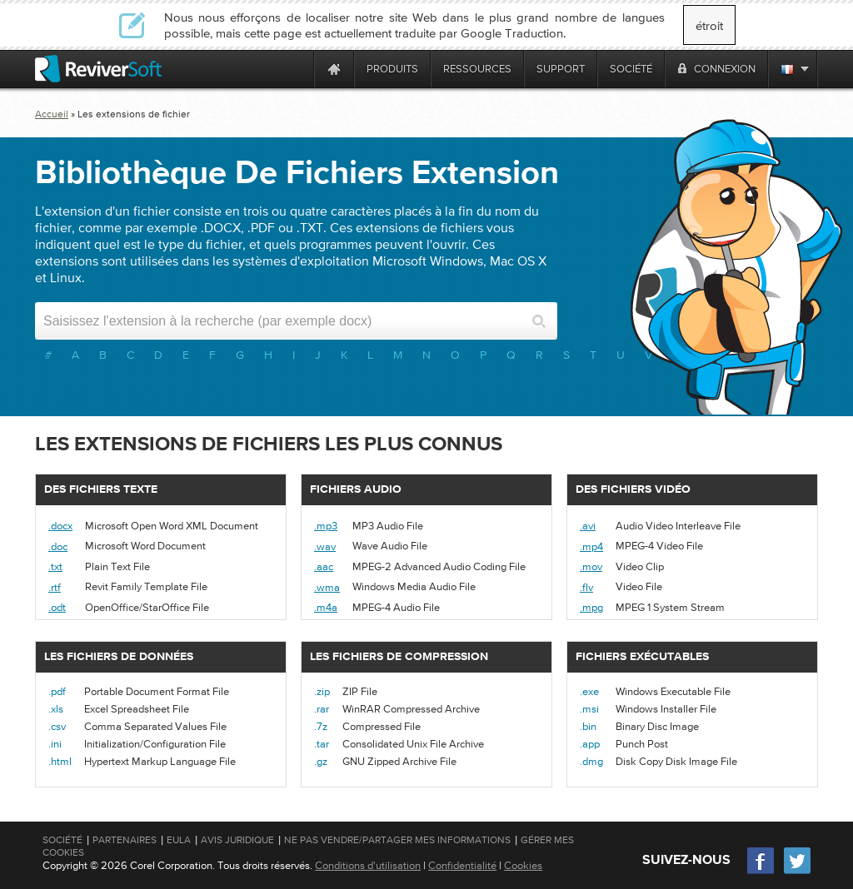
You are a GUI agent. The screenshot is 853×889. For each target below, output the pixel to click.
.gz (320, 761)
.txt (55, 566)
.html (60, 761)
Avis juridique (237, 840)
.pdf (57, 691)
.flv (586, 587)
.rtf (54, 587)
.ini (55, 744)
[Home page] (334, 68)
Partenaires (124, 840)
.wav (325, 546)
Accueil (51, 114)
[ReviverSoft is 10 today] (297, 68)
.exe (589, 691)
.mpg (591, 607)
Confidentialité (462, 865)
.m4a (325, 607)
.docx (60, 525)
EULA (179, 840)
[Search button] (538, 321)
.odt (57, 607)
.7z (320, 726)
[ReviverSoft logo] (98, 68)
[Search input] (282, 321)
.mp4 (591, 546)
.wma (327, 587)
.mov (591, 566)
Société (62, 840)
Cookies (523, 865)
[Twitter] (797, 872)
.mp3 (325, 525)
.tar (321, 744)
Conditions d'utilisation (368, 865)
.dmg (591, 761)
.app (590, 744)
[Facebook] (761, 872)
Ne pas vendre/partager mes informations (397, 840)
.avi (588, 525)
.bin (588, 726)
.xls (55, 709)
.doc (57, 546)
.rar (321, 709)
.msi (589, 709)
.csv (57, 726)
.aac (323, 566)
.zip (322, 691)
